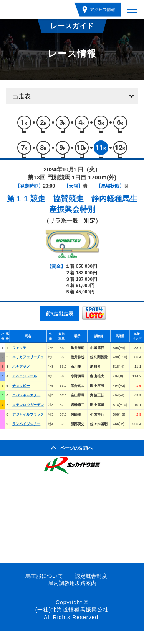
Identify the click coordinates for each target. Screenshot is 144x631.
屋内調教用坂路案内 (72, 583)
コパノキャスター (26, 395)
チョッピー (21, 386)
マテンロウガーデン (28, 404)
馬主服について (44, 576)
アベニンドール (24, 376)
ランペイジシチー (26, 424)
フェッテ (19, 347)
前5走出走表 (59, 313)
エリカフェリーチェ (28, 357)
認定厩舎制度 (91, 576)
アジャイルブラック (28, 414)
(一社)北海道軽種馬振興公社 (72, 610)
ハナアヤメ (21, 366)
